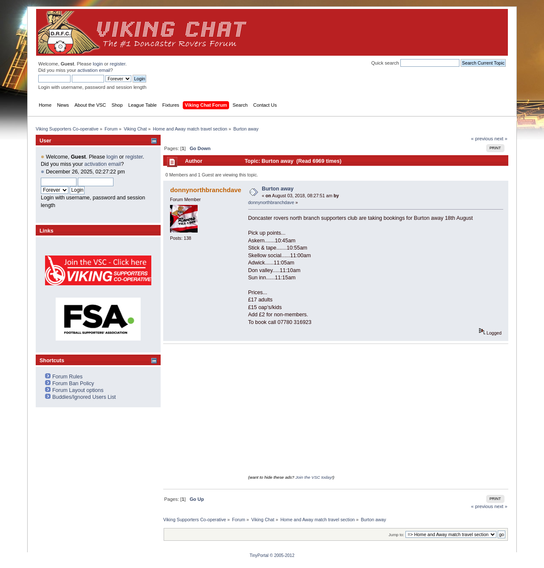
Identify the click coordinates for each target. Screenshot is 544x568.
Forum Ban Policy (73, 383)
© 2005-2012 (282, 555)
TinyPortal (259, 555)
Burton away (278, 189)
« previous (482, 138)
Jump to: (396, 534)
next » (500, 138)
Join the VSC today (313, 477)
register (117, 63)
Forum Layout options (78, 390)
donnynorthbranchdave (205, 189)
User (45, 141)
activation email (93, 70)
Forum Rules (67, 377)
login (98, 63)
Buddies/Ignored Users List (84, 397)
